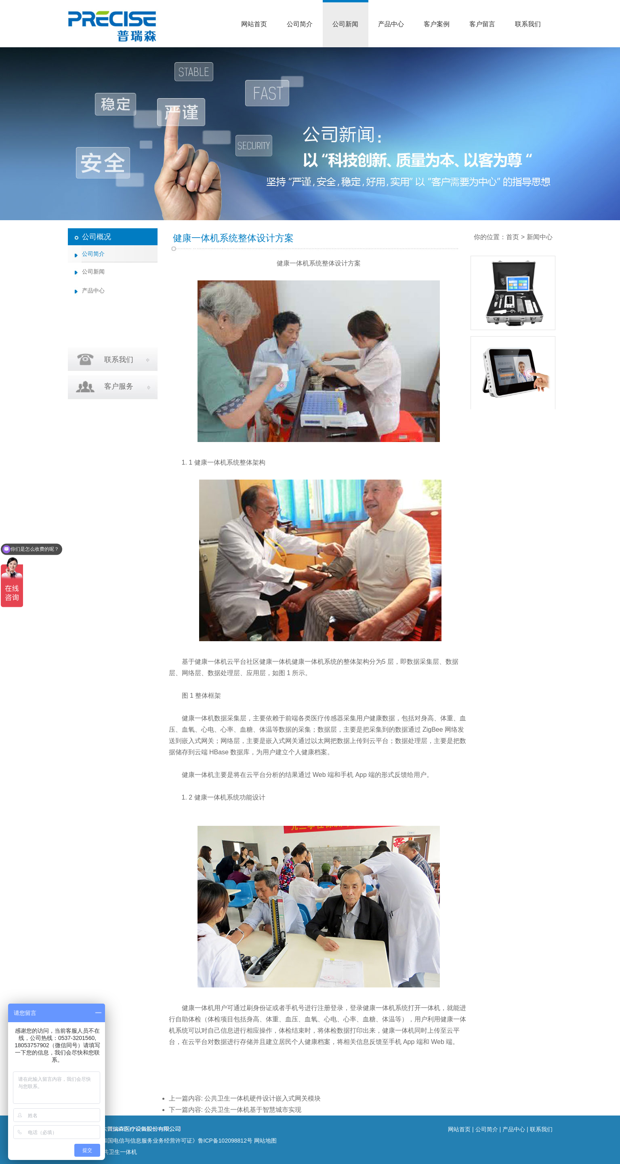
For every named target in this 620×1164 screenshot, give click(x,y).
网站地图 (265, 1140)
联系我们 (528, 24)
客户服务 (118, 386)
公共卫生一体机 (117, 1152)
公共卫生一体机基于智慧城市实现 (252, 1109)
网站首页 (254, 24)
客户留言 (482, 24)
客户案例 (437, 24)
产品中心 (391, 24)
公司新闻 (345, 24)
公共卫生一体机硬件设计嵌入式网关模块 (262, 1098)
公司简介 (300, 24)
